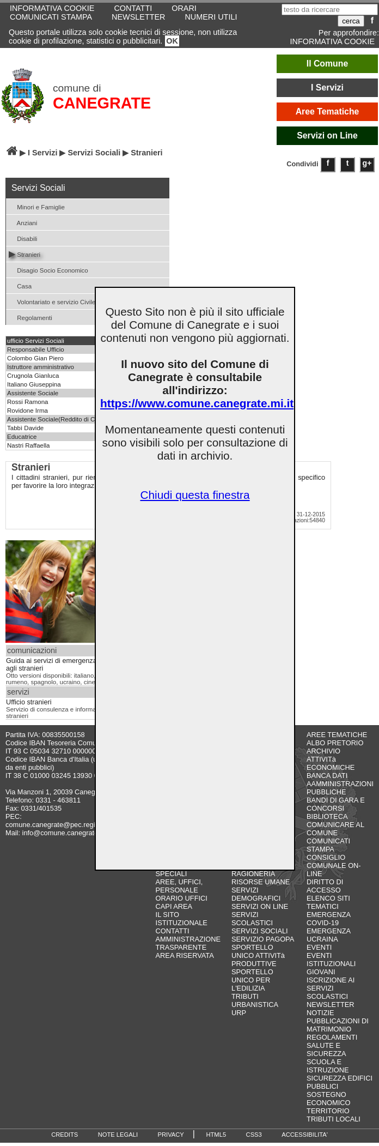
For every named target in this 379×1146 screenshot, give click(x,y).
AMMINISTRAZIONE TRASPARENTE (188, 943)
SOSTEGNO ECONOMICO (328, 1098)
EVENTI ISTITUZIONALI (331, 959)
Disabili (23, 238)
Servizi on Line (327, 135)
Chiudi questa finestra (194, 494)
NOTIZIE (320, 1013)
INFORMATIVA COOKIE (332, 41)
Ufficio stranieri (28, 702)
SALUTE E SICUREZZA (326, 1049)
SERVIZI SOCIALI (259, 931)
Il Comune (328, 63)
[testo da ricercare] (330, 9)
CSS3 (254, 1134)
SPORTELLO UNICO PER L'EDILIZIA (252, 980)
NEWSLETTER (138, 17)
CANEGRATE (102, 103)
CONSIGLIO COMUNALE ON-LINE (334, 865)
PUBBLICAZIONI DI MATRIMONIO (338, 1025)
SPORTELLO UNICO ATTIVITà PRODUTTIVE (258, 955)
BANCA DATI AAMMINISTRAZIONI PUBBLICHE (340, 783)
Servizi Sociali (94, 152)
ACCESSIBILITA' (305, 1134)
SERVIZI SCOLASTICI (252, 918)
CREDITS (64, 1134)
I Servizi (327, 87)
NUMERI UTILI (211, 17)
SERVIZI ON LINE (259, 906)
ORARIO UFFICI (181, 898)
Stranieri (24, 253)
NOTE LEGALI (118, 1134)
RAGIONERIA (253, 874)
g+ (367, 163)
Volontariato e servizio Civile (52, 301)
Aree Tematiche (327, 111)
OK (172, 41)
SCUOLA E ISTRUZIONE (328, 1066)
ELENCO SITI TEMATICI (328, 902)
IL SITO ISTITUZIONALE (181, 918)
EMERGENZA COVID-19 (328, 918)
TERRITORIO (328, 1111)
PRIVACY (171, 1134)
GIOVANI (321, 972)
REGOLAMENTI (332, 1037)
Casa (20, 285)
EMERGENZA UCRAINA (328, 935)
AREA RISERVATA (185, 955)
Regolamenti (30, 317)
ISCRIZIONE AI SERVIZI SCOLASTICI (330, 988)
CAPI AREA (174, 906)
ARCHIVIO (323, 751)
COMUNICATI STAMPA (51, 17)
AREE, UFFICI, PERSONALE (179, 886)
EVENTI (319, 947)
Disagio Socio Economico (48, 269)
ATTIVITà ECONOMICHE (330, 763)
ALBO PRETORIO (335, 743)
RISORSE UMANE (260, 882)
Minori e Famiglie (37, 206)
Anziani (23, 222)
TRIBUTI (245, 996)
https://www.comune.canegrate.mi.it (197, 403)
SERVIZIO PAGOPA (262, 939)
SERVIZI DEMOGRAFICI (255, 894)
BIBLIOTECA (327, 816)
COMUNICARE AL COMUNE (335, 829)
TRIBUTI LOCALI (333, 1119)
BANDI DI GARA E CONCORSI (336, 804)
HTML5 (216, 1134)
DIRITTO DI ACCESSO (325, 886)
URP (238, 1013)
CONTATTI (173, 931)
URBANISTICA (254, 1004)
